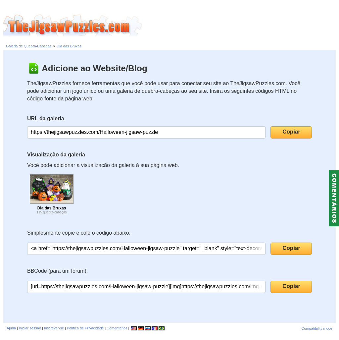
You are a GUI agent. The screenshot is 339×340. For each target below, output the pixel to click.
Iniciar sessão (30, 328)
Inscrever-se (54, 328)
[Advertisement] (241, 25)
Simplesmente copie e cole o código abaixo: (78, 233)
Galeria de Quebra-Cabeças (29, 46)
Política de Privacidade (85, 328)
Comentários (117, 328)
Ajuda (11, 328)
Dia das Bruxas (69, 46)
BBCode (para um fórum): (57, 271)
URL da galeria (45, 118)
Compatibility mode (316, 328)
